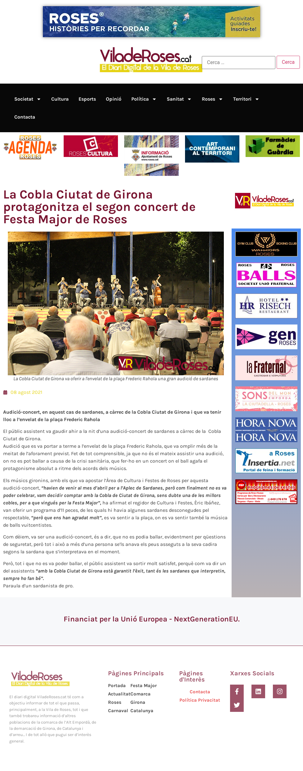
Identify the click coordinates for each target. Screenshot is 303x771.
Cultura (60, 99)
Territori (246, 99)
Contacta (24, 117)
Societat (27, 99)
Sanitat (179, 99)
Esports (87, 99)
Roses (212, 99)
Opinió (113, 99)
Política (144, 99)
